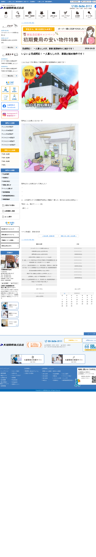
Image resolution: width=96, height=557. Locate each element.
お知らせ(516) (39, 296)
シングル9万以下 (8, 134)
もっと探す (8, 216)
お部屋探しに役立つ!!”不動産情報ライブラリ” (39, 276)
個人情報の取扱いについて (4, 382)
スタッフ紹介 (42, 14)
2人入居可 (65, 373)
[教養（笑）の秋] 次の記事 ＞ (69, 236)
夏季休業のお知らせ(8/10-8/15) (40, 254)
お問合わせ (4, 377)
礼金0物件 (6, 174)
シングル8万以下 (8, 130)
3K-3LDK (45, 378)
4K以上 (45, 380)
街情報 (14, 377)
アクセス (15, 283)
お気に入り (86, 1)
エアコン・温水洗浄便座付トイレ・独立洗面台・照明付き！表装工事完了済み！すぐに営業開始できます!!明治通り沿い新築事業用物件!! (39, 266)
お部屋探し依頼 (10, 211)
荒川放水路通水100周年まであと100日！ (39, 270)
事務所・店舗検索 (30, 14)
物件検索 (18, 14)
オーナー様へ (89, 14)
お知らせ (14, 373)
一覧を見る (10, 47)
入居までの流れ (10, 205)
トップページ (4, 371)
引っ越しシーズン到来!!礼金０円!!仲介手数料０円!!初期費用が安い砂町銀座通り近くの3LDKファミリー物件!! (39, 261)
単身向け (5, 177)
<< (64, 293)
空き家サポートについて (8, 229)
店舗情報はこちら (73, 340)
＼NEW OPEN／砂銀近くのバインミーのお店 (39, 257)
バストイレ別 (57, 378)
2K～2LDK (6, 157)
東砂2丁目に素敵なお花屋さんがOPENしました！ (39, 273)
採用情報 (3, 386)
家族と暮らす (7, 185)
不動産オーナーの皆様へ (8, 240)
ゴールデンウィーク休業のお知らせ (39, 248)
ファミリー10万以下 (9, 145)
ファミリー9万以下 (9, 141)
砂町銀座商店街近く (9, 195)
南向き (55, 376)
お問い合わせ (54, 14)
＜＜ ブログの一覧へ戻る (27, 22)
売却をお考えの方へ (7, 246)
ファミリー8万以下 (9, 137)
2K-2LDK (45, 376)
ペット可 (65, 378)
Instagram (14, 382)
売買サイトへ (15, 384)
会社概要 (77, 14)
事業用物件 (6, 199)
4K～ (4, 165)
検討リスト (4, 375)
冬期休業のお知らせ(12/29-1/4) (40, 251)
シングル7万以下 (8, 127)
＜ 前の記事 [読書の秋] (48, 236)
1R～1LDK (6, 154)
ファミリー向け (67, 376)
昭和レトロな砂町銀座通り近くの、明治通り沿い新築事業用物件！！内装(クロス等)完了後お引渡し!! (39, 280)
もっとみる (39, 284)
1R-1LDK (45, 373)
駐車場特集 (6, 192)
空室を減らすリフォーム (8, 234)
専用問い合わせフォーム (31, 371)
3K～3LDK (6, 161)
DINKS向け (6, 181)
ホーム (6, 14)
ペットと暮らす (7, 188)
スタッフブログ (65, 14)
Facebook (14, 380)
